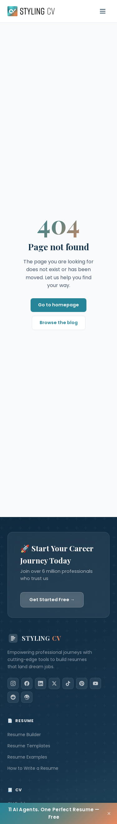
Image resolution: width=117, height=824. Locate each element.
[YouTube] (95, 683)
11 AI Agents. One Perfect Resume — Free (54, 813)
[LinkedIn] (40, 683)
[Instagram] (13, 683)
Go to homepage (58, 305)
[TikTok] (68, 683)
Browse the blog (59, 322)
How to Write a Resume (32, 768)
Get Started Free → (52, 599)
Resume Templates (28, 746)
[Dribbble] (26, 697)
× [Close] (109, 813)
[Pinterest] (81, 683)
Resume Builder (24, 734)
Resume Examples (27, 757)
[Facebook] (26, 683)
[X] (54, 683)
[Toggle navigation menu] (103, 11)
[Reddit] (13, 697)
